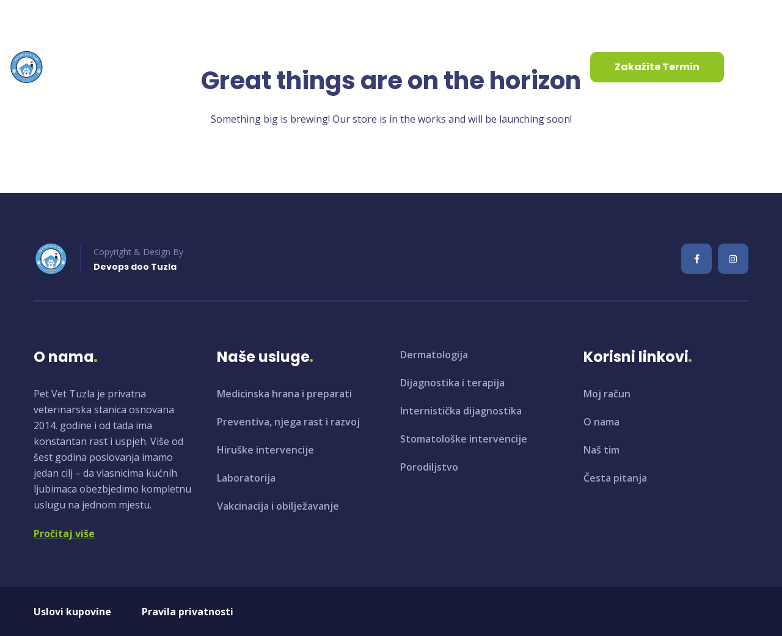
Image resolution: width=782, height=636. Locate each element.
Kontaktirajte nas (378, 67)
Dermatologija (434, 354)
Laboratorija (246, 478)
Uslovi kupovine (72, 611)
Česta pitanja (615, 478)
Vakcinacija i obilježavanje (278, 506)
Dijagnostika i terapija (452, 382)
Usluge (212, 67)
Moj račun (606, 393)
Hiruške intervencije (265, 450)
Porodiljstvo (429, 467)
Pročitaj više (64, 533)
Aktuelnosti (284, 67)
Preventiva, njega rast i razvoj (288, 421)
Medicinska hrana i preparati (284, 393)
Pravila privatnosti (187, 611)
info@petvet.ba (53, 17)
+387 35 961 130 (168, 17)
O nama (148, 67)
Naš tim (601, 450)
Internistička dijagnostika (461, 410)
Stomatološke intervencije (463, 439)
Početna (90, 67)
